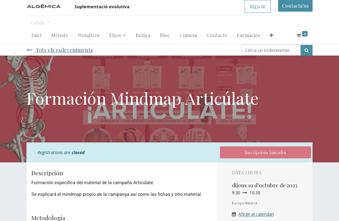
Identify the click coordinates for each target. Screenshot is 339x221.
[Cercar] (307, 50)
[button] (271, 35)
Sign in (257, 6)
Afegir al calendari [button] (256, 214)
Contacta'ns (295, 5)
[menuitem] (36, 35)
